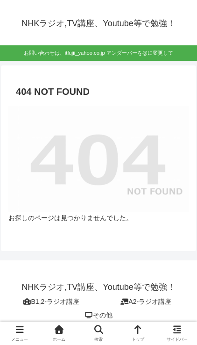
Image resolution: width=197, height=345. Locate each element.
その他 (98, 315)
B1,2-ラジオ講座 (51, 301)
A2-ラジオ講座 (145, 301)
